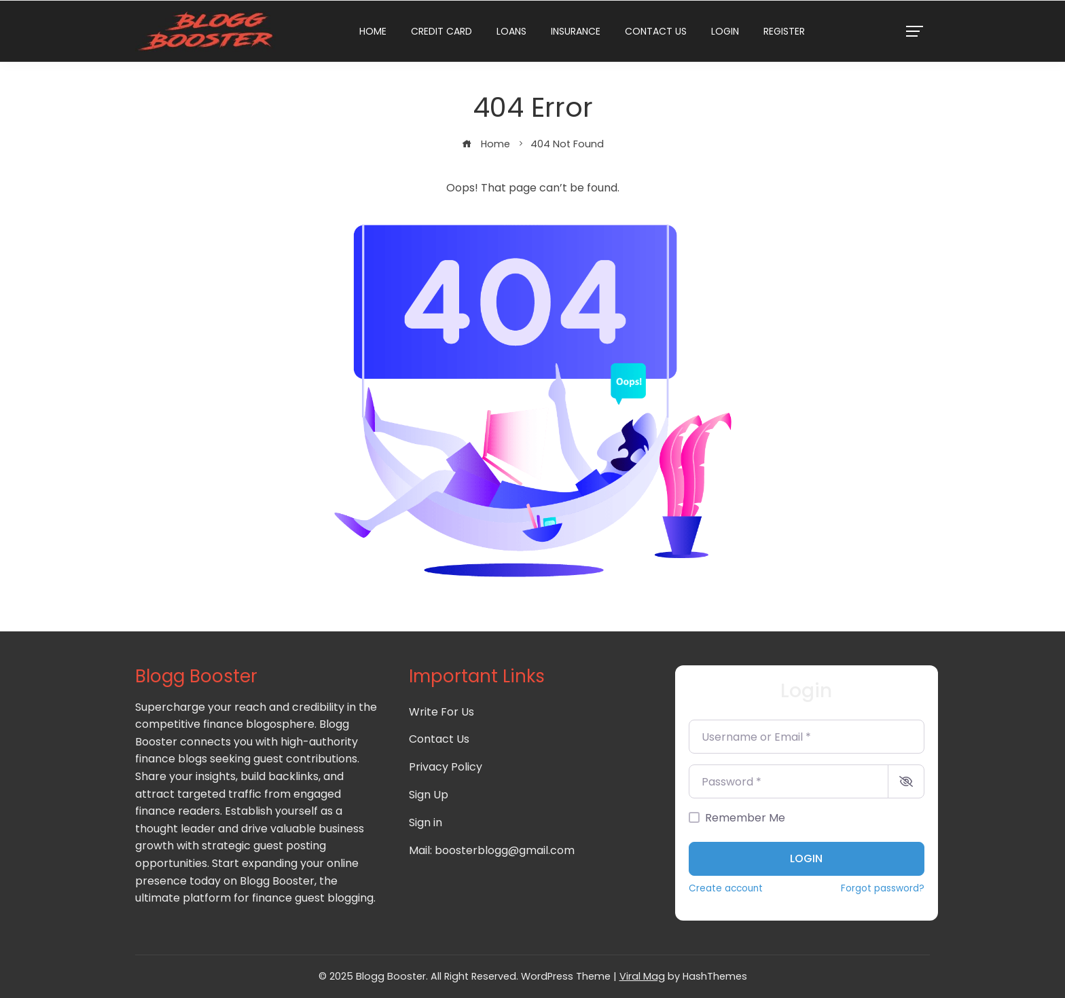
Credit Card (441, 31)
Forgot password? (882, 888)
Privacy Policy (445, 767)
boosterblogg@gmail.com (505, 850)
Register (784, 31)
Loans (511, 31)
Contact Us (656, 31)
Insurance (575, 31)
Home (372, 31)
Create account (726, 888)
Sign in (425, 822)
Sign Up (428, 794)
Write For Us (441, 712)
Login (725, 31)
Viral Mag (642, 976)
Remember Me (745, 818)
